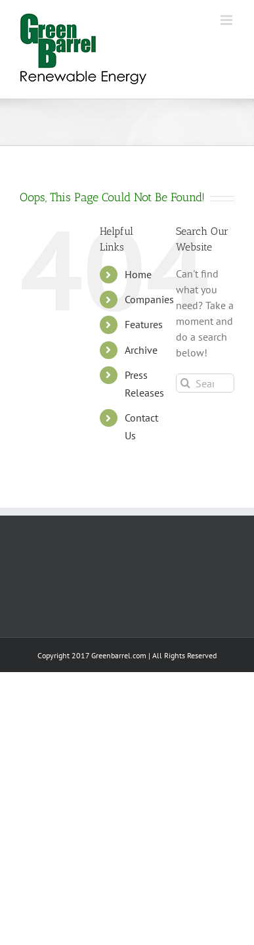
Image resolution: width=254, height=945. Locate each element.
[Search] (185, 383)
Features (144, 324)
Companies (149, 299)
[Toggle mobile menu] (227, 20)
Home (138, 274)
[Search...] (205, 383)
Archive (141, 349)
